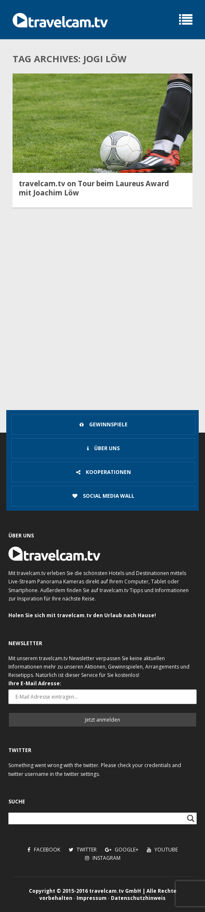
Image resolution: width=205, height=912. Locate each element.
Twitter (83, 849)
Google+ (121, 849)
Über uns (103, 448)
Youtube (162, 849)
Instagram (102, 857)
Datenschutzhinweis (138, 898)
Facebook (44, 849)
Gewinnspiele (103, 424)
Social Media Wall (103, 495)
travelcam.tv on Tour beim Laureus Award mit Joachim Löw (94, 188)
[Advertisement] (102, 344)
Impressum (92, 898)
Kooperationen (103, 472)
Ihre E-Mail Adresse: (35, 683)
